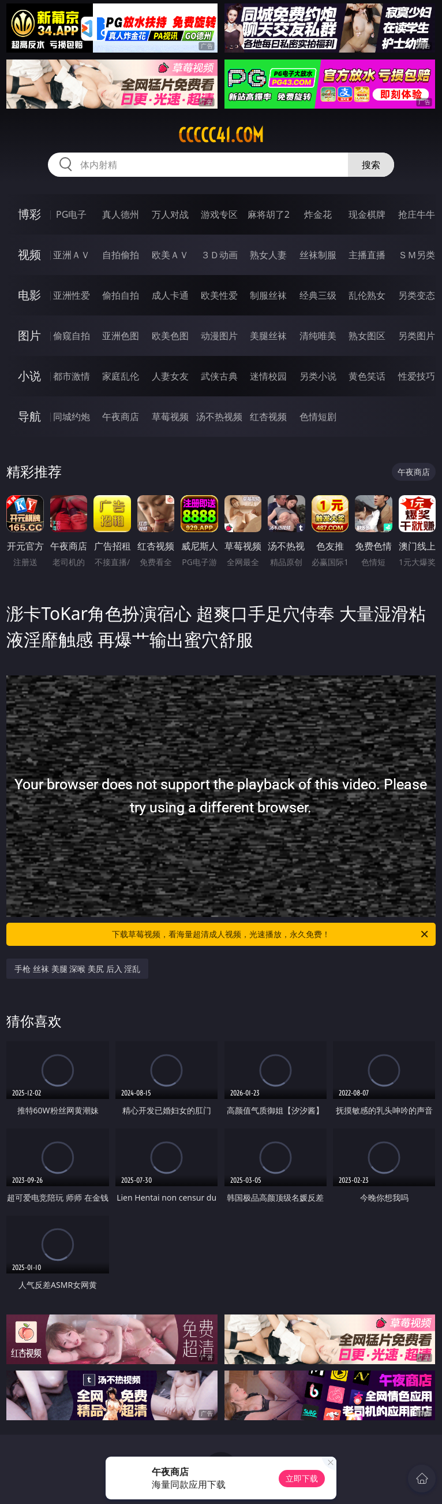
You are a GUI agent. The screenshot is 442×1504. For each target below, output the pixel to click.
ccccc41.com (221, 135)
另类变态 (416, 295)
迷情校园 (268, 376)
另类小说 (317, 376)
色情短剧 (317, 416)
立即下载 (302, 1478)
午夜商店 (120, 416)
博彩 (29, 214)
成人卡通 (170, 295)
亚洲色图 (120, 335)
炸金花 (318, 214)
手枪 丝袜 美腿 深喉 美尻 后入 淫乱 (77, 968)
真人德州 (120, 214)
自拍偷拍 (120, 254)
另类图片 (416, 335)
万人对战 (170, 214)
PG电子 (71, 214)
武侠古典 (219, 376)
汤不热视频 (219, 416)
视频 (29, 254)
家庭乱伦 (120, 376)
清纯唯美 (317, 335)
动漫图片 (219, 335)
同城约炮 (71, 416)
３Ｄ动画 (219, 254)
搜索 (371, 164)
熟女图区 (367, 335)
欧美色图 (170, 335)
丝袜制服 (317, 254)
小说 (29, 376)
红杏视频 (268, 416)
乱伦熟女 (367, 295)
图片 (29, 335)
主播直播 (367, 254)
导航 (29, 416)
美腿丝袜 (268, 335)
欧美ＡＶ (170, 254)
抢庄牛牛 (416, 214)
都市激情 (71, 376)
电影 (29, 295)
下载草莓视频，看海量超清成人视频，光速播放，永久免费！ (271, 934)
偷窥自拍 (71, 335)
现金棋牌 (367, 214)
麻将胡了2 (269, 214)
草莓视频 (170, 416)
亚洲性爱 (71, 295)
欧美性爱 (219, 295)
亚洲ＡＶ (71, 254)
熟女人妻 (268, 254)
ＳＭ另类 (416, 254)
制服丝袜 (268, 295)
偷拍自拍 (120, 295)
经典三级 (317, 295)
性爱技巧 (416, 376)
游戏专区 (219, 214)
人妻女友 (170, 376)
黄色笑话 (367, 376)
